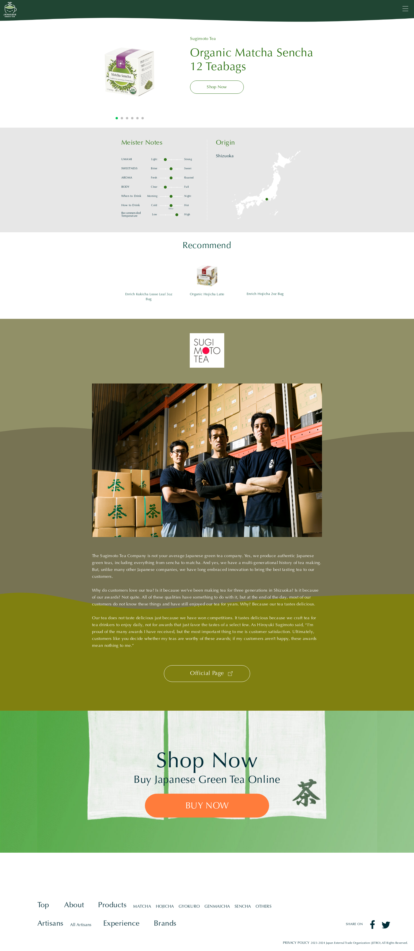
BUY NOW (207, 806)
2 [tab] (122, 118)
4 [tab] (132, 118)
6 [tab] (142, 118)
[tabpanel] (129, 71)
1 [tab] (117, 118)
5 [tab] (137, 118)
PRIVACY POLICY (296, 943)
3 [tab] (127, 118)
